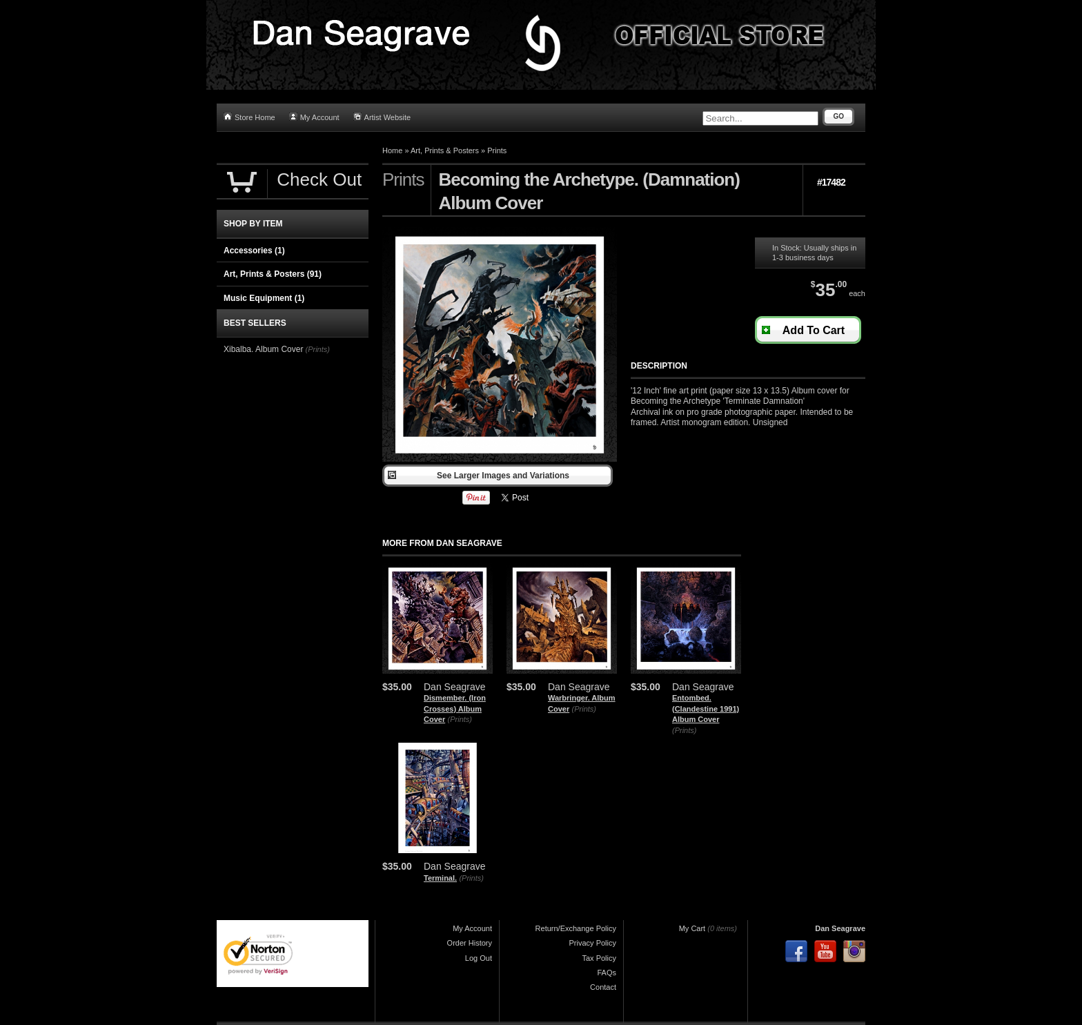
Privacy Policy (592, 943)
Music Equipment (264, 298)
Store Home (249, 117)
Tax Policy (599, 958)
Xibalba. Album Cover (263, 349)
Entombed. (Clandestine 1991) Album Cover (705, 708)
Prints (496, 150)
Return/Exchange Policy (575, 928)
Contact (603, 987)
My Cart (692, 928)
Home (392, 150)
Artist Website (382, 117)
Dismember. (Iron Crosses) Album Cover (455, 708)
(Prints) (460, 719)
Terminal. (440, 878)
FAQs (606, 972)
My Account (314, 117)
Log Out (478, 958)
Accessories (254, 250)
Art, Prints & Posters (445, 150)
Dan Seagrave (840, 928)
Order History (469, 943)
